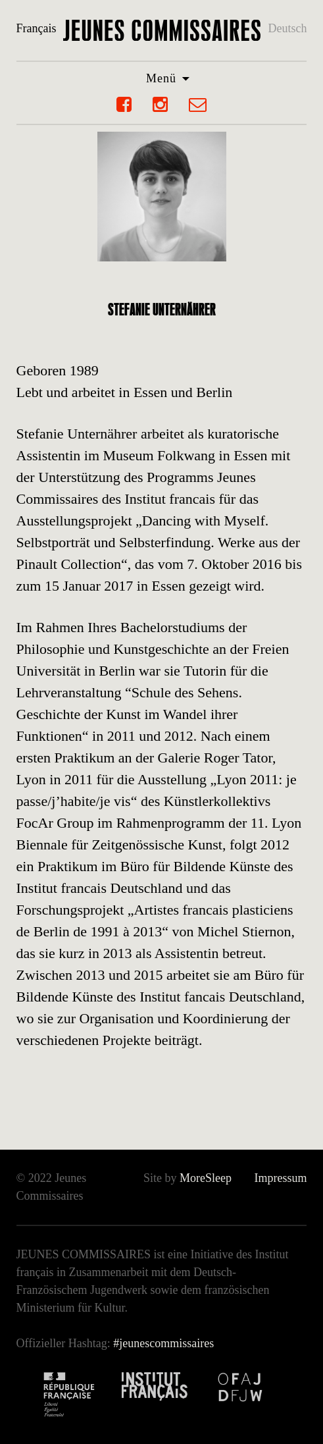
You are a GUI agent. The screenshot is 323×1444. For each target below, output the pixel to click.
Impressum (280, 1178)
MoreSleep (206, 1178)
